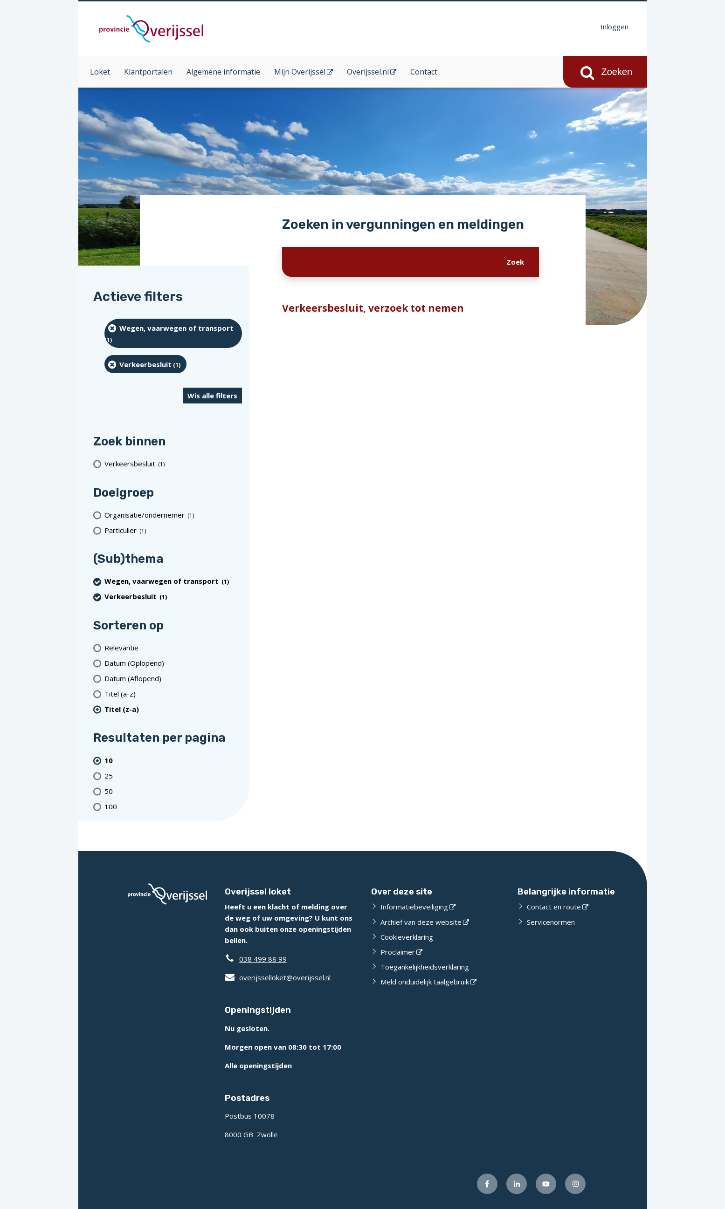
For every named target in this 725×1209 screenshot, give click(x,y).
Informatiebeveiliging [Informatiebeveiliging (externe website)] (414, 906)
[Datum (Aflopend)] (173, 678)
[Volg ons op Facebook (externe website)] (487, 1184)
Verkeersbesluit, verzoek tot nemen (373, 307)
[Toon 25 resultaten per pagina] (173, 775)
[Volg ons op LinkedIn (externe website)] (516, 1184)
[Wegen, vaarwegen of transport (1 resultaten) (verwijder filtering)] (173, 333)
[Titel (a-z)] (173, 693)
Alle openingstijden (258, 1065)
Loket (100, 72)
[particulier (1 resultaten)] (173, 530)
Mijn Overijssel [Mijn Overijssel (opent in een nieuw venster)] (299, 72)
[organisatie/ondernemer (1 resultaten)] (173, 514)
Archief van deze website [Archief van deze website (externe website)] (421, 922)
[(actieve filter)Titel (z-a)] (173, 709)
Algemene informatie (223, 72)
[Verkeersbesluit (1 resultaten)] (173, 463)
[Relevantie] (173, 647)
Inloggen (614, 26)
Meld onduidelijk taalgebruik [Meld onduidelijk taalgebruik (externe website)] (424, 981)
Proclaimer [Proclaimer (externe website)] (397, 951)
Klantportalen (148, 72)
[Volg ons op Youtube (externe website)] (546, 1184)
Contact (423, 72)
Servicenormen (551, 922)
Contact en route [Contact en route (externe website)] (554, 906)
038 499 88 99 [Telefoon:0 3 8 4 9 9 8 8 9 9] (263, 958)
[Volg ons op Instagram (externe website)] (575, 1184)
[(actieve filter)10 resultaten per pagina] (173, 760)
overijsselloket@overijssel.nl (278, 977)
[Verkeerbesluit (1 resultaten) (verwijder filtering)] (145, 364)
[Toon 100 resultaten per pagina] (173, 806)
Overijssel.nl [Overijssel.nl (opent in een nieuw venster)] (368, 72)
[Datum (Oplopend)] (173, 662)
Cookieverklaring (406, 937)
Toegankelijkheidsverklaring (424, 966)
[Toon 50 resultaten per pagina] (173, 791)
